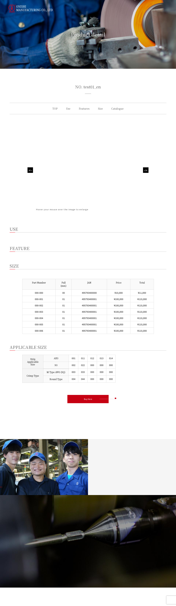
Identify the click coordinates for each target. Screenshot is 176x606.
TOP (55, 108)
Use (68, 108)
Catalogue (117, 108)
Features (84, 108)
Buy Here (88, 399)
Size (100, 108)
